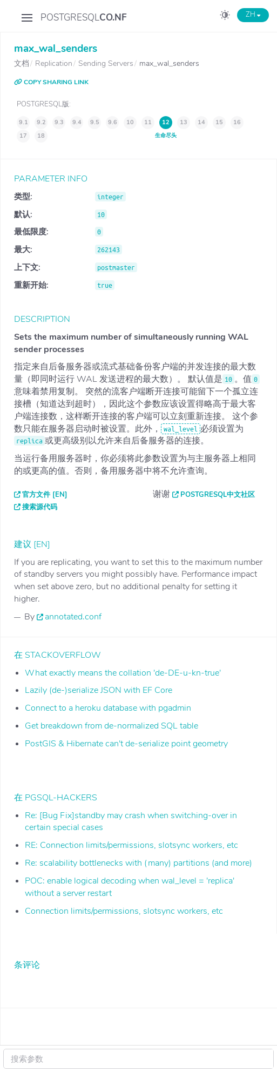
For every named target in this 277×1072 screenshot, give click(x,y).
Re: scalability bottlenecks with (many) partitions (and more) (138, 863)
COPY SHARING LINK (51, 82)
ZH (253, 14)
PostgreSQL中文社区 (217, 495)
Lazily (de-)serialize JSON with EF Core (98, 690)
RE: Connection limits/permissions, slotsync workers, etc (131, 845)
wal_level (181, 429)
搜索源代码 (39, 507)
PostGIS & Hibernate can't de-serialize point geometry (126, 744)
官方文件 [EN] (44, 495)
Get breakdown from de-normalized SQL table (111, 726)
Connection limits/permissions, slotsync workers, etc (124, 911)
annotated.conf (73, 617)
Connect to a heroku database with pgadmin (108, 708)
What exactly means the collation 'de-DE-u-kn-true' (123, 673)
